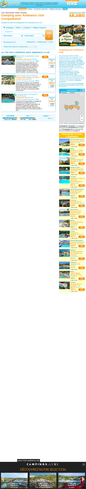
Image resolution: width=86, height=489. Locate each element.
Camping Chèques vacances (16, 447)
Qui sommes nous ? (32, 452)
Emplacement (42, 42)
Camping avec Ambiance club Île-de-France (42, 416)
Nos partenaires (55, 452)
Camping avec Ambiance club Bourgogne (17, 416)
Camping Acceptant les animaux (17, 445)
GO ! (49, 34)
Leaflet (65, 123)
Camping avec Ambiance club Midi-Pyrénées (66, 409)
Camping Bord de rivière (39, 439)
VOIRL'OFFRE (45, 57)
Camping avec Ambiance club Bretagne (17, 419)
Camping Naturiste (13, 439)
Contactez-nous (44, 452)
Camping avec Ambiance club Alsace (19, 405)
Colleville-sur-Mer (21, 186)
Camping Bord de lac (38, 441)
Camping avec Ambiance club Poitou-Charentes (64, 421)
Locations (26, 27)
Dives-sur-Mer (20, 147)
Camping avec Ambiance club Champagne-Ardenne (40, 406)
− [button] (82, 119)
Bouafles (18, 284)
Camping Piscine (13, 441)
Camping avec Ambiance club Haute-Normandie (43, 413)
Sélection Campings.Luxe (28, 461)
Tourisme (72, 92)
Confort (46, 116)
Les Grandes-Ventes (22, 94)
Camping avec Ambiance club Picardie (64, 418)
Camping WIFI (12, 444)
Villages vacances (55, 9)
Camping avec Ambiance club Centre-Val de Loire (17, 422)
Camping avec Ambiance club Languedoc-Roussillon (40, 419)
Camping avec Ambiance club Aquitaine (17, 407)
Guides (61, 455)
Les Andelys (19, 302)
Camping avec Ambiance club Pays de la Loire (66, 415)
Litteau (18, 76)
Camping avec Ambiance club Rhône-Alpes (64, 427)
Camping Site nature (38, 447)
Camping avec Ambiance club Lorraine (64, 406)
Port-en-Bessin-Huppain (23, 375)
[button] (4, 485)
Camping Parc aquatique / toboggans (67, 444)
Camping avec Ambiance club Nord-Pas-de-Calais (66, 412)
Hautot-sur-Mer (20, 56)
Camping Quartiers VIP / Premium (66, 439)
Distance (10, 116)
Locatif (51, 42)
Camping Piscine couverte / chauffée (66, 445)
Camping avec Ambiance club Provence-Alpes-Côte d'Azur (64, 424)
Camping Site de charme (39, 445)
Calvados (23, 76)
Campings (22, 9)
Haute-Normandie (21, 96)
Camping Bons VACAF (15, 442)
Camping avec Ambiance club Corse (42, 408)
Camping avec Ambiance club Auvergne (17, 410)
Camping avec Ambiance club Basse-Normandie (17, 413)
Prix (28, 116)
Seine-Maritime (30, 56)
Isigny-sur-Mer (20, 264)
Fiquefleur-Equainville (22, 128)
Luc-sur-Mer (19, 359)
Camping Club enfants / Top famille (66, 442)
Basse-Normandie (32, 76)
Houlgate (18, 340)
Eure (30, 128)
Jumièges (18, 166)
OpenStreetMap (73, 123)
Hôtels (30, 9)
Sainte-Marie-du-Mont (22, 320)
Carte (65, 9)
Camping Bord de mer (62, 449)
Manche (31, 320)
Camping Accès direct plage (40, 442)
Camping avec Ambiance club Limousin (40, 422)
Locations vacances (40, 9)
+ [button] (82, 116)
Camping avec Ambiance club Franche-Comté (40, 410)
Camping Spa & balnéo (39, 444)
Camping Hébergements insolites (65, 447)
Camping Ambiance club (63, 441)
